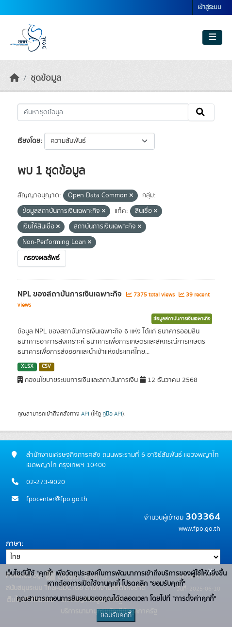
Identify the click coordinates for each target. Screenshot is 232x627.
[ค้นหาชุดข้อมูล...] (102, 112)
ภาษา (13, 544)
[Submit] (201, 112)
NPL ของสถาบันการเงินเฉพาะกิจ (70, 294)
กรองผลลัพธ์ (42, 258)
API (85, 413)
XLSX (27, 366)
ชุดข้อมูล (46, 78)
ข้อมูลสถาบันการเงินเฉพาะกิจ (181, 318)
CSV (46, 366)
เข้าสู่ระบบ (209, 7)
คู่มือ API (112, 413)
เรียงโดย (28, 141)
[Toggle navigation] (212, 37)
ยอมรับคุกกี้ (116, 615)
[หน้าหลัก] (14, 78)
